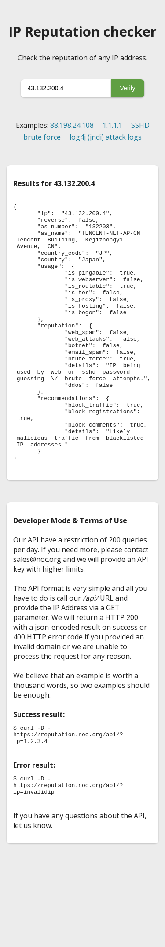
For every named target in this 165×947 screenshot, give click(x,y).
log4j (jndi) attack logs (106, 137)
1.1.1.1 (112, 125)
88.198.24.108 (72, 125)
